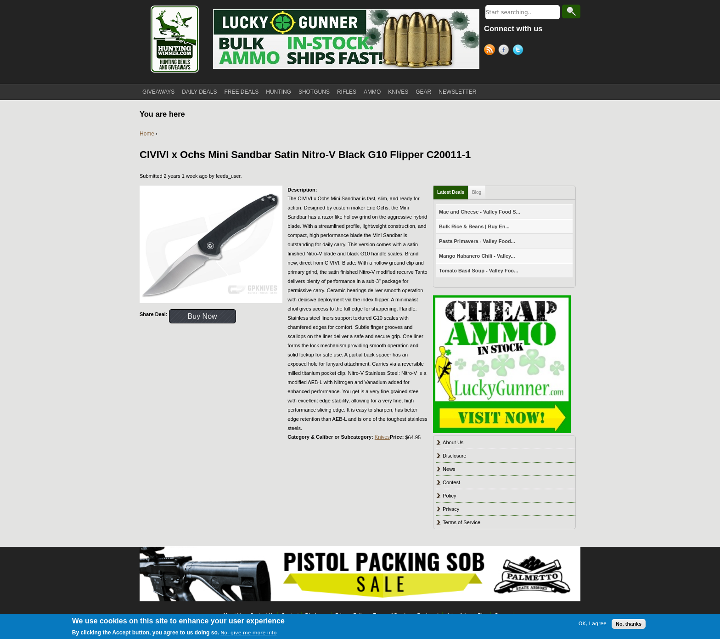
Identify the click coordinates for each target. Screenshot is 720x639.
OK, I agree (593, 624)
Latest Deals (450, 192)
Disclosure (454, 455)
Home (147, 133)
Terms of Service (461, 522)
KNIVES (398, 92)
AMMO (372, 92)
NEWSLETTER (457, 92)
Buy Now (202, 316)
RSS (491, 51)
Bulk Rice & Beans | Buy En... (474, 226)
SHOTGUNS (314, 92)
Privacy (451, 509)
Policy (449, 495)
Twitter (519, 51)
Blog (476, 192)
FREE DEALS (242, 92)
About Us (453, 442)
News (449, 469)
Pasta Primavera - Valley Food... (477, 241)
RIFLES (346, 92)
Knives (382, 437)
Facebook (505, 51)
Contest (451, 482)
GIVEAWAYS (158, 92)
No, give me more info (248, 633)
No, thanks (628, 624)
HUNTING (278, 92)
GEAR (423, 92)
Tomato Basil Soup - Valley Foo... (478, 270)
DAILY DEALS (199, 92)
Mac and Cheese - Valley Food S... (479, 212)
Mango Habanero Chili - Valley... (477, 256)
